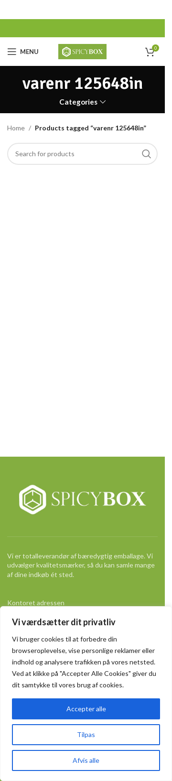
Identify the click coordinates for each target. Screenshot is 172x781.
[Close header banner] (153, 9)
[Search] (82, 154)
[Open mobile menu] (22, 51)
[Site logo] (82, 51)
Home (16, 128)
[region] (86, 693)
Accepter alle (86, 709)
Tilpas (86, 734)
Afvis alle (86, 760)
